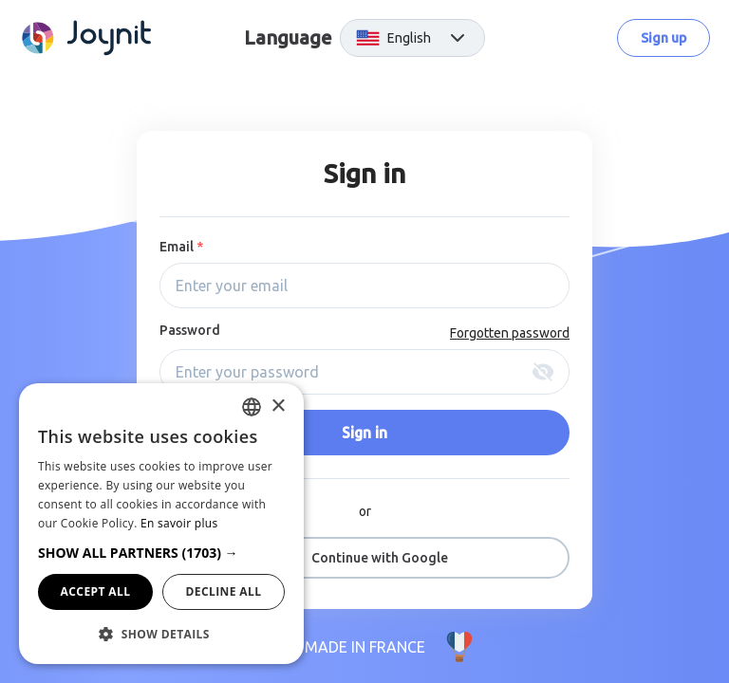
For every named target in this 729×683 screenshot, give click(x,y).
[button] (161, 553)
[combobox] (251, 406)
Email (181, 247)
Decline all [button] (224, 591)
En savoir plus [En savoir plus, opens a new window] (178, 523)
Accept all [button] (96, 591)
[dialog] (161, 523)
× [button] (278, 406)
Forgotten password (510, 333)
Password (189, 330)
